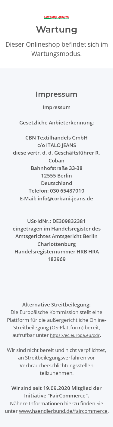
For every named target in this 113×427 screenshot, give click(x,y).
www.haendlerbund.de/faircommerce (63, 410)
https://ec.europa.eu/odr (75, 335)
